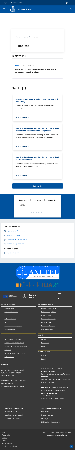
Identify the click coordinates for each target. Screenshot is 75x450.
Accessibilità (6, 435)
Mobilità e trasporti (47, 329)
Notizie (17, 65)
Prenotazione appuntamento (13, 408)
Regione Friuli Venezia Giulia (12, 3)
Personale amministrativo (13, 326)
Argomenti (26, 37)
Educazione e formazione (12, 339)
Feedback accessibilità (9, 446)
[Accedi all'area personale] (66, 3)
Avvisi (43, 346)
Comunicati (45, 343)
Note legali (44, 418)
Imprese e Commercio (48, 319)
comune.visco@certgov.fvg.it (14, 386)
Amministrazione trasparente (51, 408)
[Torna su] (71, 446)
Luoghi (43, 355)
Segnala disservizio (10, 411)
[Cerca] (71, 9)
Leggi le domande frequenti (13, 415)
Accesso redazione (61, 435)
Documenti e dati (10, 329)
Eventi (43, 359)
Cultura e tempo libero (48, 312)
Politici (6, 322)
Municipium (49, 435)
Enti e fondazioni (10, 319)
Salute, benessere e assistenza (14, 353)
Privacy (4, 438)
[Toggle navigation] (4, 9)
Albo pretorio (45, 411)
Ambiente (7, 350)
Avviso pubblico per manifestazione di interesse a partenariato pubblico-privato (35, 71)
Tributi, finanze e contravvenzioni (15, 346)
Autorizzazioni (9, 357)
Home (18, 37)
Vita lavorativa (46, 315)
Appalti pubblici (46, 322)
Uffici (6, 315)
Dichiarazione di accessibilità (50, 422)
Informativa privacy (47, 415)
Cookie (4, 440)
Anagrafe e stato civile (48, 308)
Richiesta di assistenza (12, 418)
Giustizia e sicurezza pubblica (14, 343)
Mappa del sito (7, 443)
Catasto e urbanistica (48, 326)
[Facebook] (59, 299)
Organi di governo (10, 308)
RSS (3, 432)
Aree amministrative (11, 312)
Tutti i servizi (37, 186)
